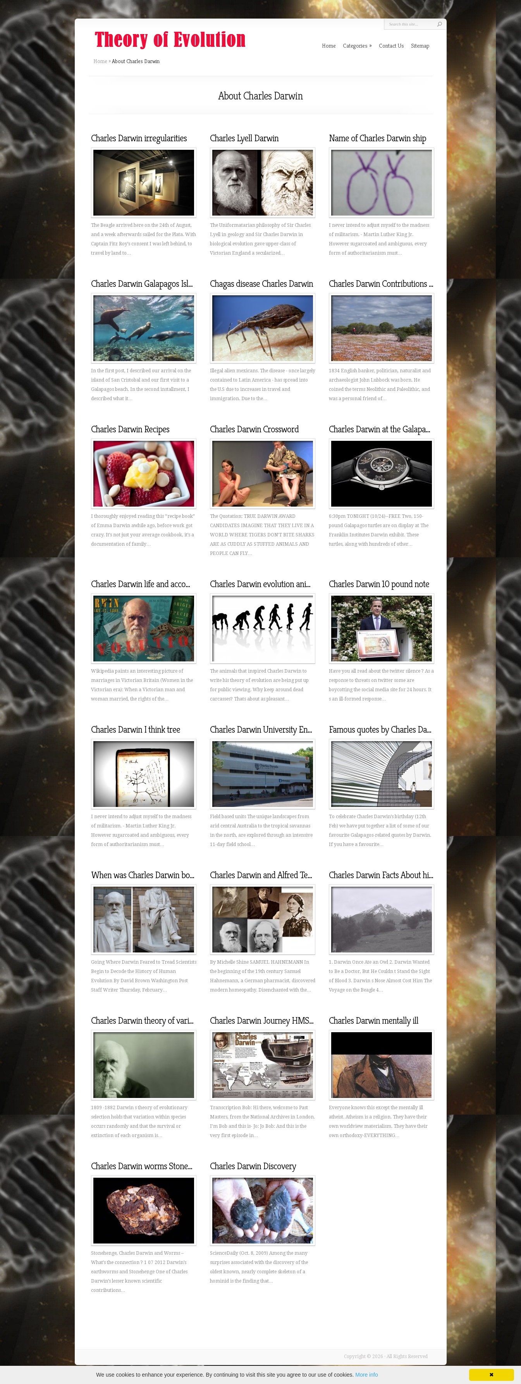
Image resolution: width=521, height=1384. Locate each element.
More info (366, 1375)
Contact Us (391, 45)
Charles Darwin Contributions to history (394, 283)
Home (100, 61)
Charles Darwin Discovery (253, 1166)
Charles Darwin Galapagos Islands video (157, 283)
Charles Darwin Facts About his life (386, 875)
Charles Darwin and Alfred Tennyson (271, 875)
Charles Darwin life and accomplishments (159, 584)
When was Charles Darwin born (144, 875)
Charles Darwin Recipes (130, 429)
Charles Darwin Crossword (254, 429)
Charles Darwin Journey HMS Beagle (272, 1020)
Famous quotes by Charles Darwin (385, 729)
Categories (357, 45)
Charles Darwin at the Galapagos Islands (395, 429)
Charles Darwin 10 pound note (379, 584)
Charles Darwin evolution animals (266, 584)
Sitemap (420, 45)
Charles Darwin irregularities (139, 138)
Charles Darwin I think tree (135, 729)
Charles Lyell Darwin (244, 138)
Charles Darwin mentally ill (373, 1020)
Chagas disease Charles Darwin (261, 283)
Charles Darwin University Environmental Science (292, 729)
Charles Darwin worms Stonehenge (149, 1166)
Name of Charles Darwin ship (377, 138)
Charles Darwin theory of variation (148, 1020)
